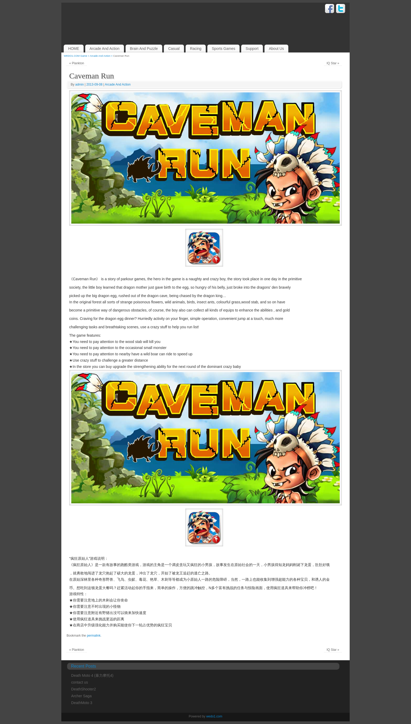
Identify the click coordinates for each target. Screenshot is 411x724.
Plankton (76, 63)
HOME (73, 48)
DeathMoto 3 (81, 703)
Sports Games (223, 48)
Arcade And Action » (101, 55)
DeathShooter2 (83, 689)
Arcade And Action (104, 48)
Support (252, 48)
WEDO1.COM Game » (77, 55)
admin (79, 84)
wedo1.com (214, 716)
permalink (93, 635)
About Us (276, 48)
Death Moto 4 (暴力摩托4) (92, 675)
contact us (79, 682)
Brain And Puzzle (144, 48)
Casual (174, 48)
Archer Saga (81, 696)
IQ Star (333, 63)
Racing (196, 48)
